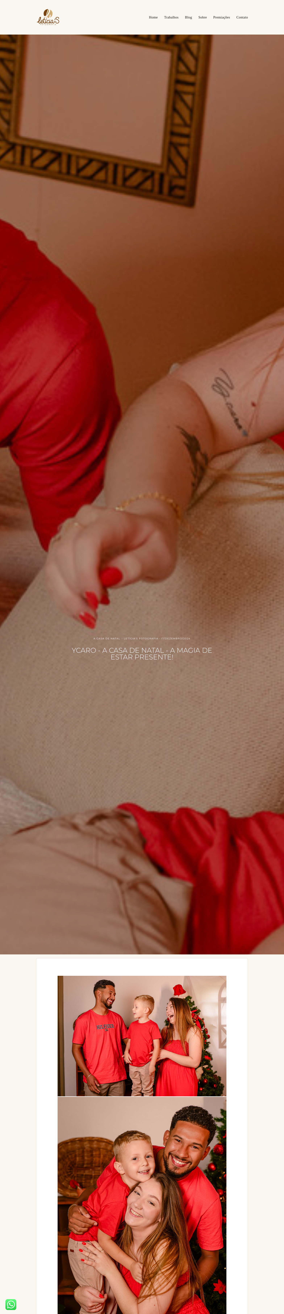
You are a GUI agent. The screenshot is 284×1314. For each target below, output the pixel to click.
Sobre (202, 17)
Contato (242, 17)
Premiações (221, 17)
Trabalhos (171, 17)
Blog (188, 17)
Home (153, 17)
